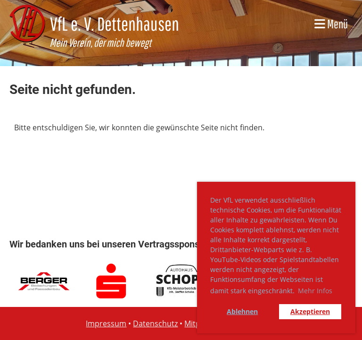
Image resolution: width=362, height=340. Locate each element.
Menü (331, 24)
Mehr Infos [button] (315, 290)
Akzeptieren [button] (310, 311)
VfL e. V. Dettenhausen (114, 23)
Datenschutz (155, 323)
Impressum (106, 323)
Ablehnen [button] (242, 311)
